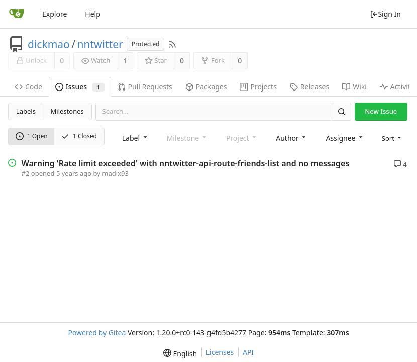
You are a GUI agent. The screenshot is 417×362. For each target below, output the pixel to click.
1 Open (32, 136)
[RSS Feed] (172, 44)
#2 (26, 173)
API (248, 352)
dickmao (49, 44)
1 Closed (79, 136)
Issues (80, 87)
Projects (258, 87)
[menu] (392, 137)
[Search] (341, 111)
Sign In (385, 14)
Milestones (67, 111)
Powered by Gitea (97, 332)
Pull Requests (145, 87)
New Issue (381, 111)
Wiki (354, 87)
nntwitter (100, 44)
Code (28, 87)
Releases (309, 87)
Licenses (220, 352)
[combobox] (135, 137)
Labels (26, 111)
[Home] (16, 14)
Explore (54, 14)
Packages (206, 87)
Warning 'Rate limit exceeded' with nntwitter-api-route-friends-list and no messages (186, 163)
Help (92, 14)
